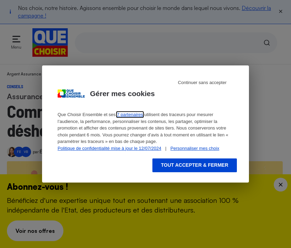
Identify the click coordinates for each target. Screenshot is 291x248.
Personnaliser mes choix (194, 148)
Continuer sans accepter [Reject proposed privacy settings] (202, 82)
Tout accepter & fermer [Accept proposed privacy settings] (194, 165)
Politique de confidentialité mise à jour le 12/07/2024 (109, 148)
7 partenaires (130, 114)
